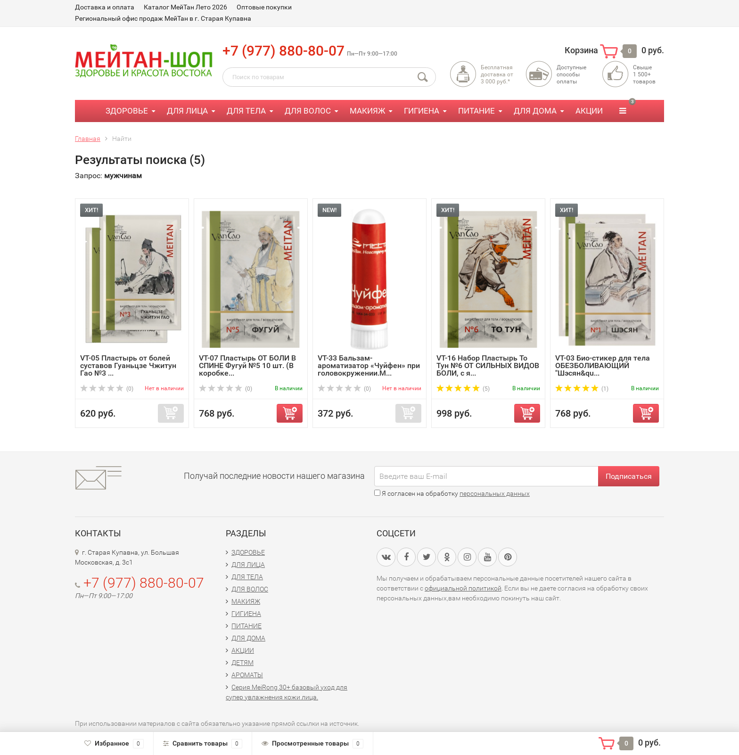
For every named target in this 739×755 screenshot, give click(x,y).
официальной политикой (463, 588)
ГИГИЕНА (421, 110)
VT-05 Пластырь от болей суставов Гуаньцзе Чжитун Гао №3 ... (128, 365)
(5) (463, 389)
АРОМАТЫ (247, 675)
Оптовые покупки (264, 7)
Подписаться (629, 476)
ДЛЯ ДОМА (535, 110)
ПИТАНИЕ (476, 110)
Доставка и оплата (104, 7)
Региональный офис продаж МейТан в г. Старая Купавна (163, 18)
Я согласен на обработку (452, 493)
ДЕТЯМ (242, 662)
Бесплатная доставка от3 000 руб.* (497, 74)
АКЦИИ (589, 110)
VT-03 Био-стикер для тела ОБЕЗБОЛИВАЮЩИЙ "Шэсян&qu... (602, 365)
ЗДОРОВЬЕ (127, 110)
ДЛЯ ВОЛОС (308, 110)
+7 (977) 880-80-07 (283, 50)
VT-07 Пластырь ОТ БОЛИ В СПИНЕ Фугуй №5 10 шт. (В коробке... (247, 365)
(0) (106, 389)
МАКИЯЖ (367, 110)
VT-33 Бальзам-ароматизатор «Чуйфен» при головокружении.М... (369, 365)
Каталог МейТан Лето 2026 (185, 7)
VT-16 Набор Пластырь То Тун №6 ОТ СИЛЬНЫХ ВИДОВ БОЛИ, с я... (487, 365)
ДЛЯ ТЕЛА (246, 110)
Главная (87, 138)
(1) (581, 389)
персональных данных (495, 493)
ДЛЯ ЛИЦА (187, 110)
